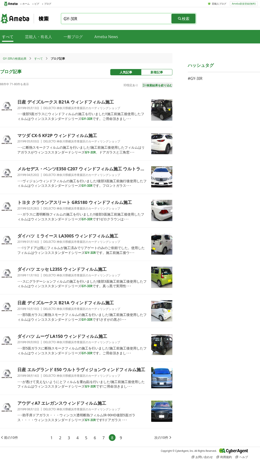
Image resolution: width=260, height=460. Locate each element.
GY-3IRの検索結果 (14, 58)
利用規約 (224, 457)
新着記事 (156, 72)
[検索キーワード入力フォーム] (116, 18)
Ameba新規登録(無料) (244, 3)
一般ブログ (73, 36)
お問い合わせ (202, 457)
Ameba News (106, 36)
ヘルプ (241, 457)
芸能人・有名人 (38, 36)
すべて (38, 58)
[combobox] (116, 18)
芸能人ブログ (219, 3)
